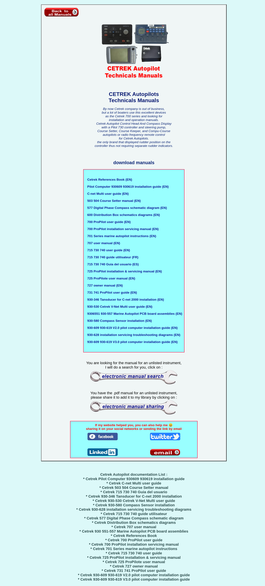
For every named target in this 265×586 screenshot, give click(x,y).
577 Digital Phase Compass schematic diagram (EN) (126, 208)
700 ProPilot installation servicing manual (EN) (122, 229)
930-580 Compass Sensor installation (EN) (118, 320)
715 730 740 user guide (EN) (107, 250)
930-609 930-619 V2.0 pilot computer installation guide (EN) (131, 328)
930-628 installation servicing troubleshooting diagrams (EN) (132, 335)
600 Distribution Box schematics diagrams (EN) (122, 215)
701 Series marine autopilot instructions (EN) (120, 236)
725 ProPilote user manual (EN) (110, 278)
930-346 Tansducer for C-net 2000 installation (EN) (124, 299)
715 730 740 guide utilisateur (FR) (111, 257)
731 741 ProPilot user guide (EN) (111, 292)
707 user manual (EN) (102, 243)
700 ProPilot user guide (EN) (108, 222)
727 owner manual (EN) (104, 285)
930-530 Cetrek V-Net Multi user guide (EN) (118, 306)
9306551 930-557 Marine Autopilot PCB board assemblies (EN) (133, 313)
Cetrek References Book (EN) (108, 179)
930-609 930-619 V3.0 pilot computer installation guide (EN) (131, 342)
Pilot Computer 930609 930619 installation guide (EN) (127, 186)
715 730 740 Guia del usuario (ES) (112, 264)
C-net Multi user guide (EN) (107, 193)
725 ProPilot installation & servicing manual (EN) (123, 271)
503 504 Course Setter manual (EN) (113, 201)
